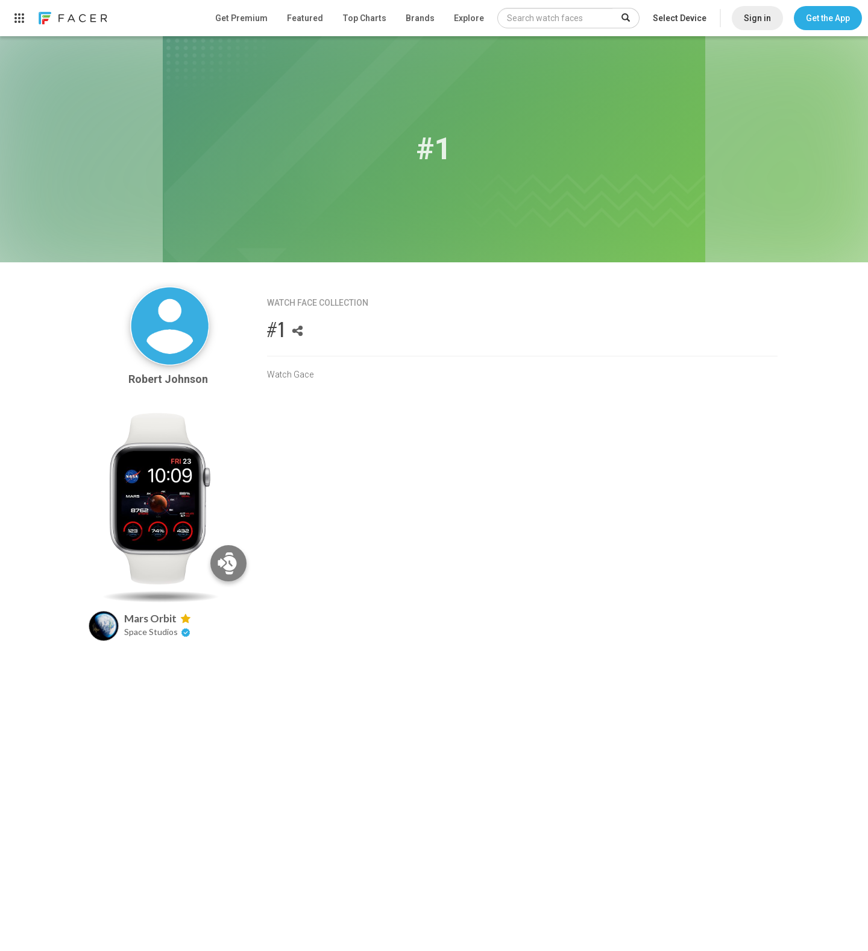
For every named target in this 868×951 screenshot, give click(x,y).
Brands (420, 18)
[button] (828, 18)
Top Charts (364, 18)
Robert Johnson (169, 379)
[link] (72, 18)
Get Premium (241, 18)
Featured (305, 18)
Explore (469, 18)
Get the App (828, 18)
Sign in (757, 18)
